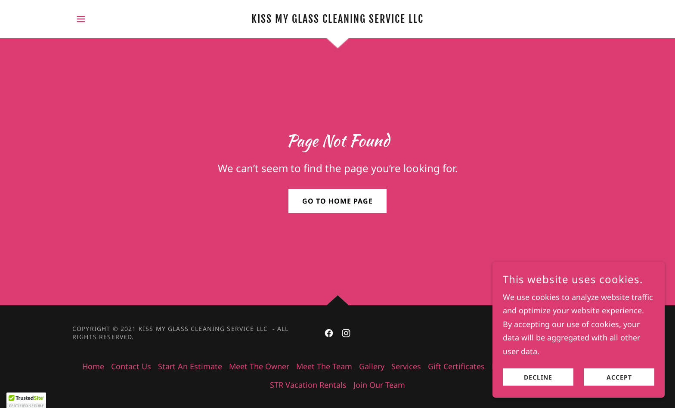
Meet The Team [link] (324, 366)
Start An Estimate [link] (190, 366)
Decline (538, 395)
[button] (81, 19)
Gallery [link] (371, 366)
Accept (619, 395)
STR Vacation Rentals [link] (308, 385)
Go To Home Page (337, 201)
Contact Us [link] (131, 366)
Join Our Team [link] (379, 385)
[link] (338, 20)
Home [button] (93, 366)
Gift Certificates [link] (456, 366)
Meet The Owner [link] (259, 366)
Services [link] (406, 366)
